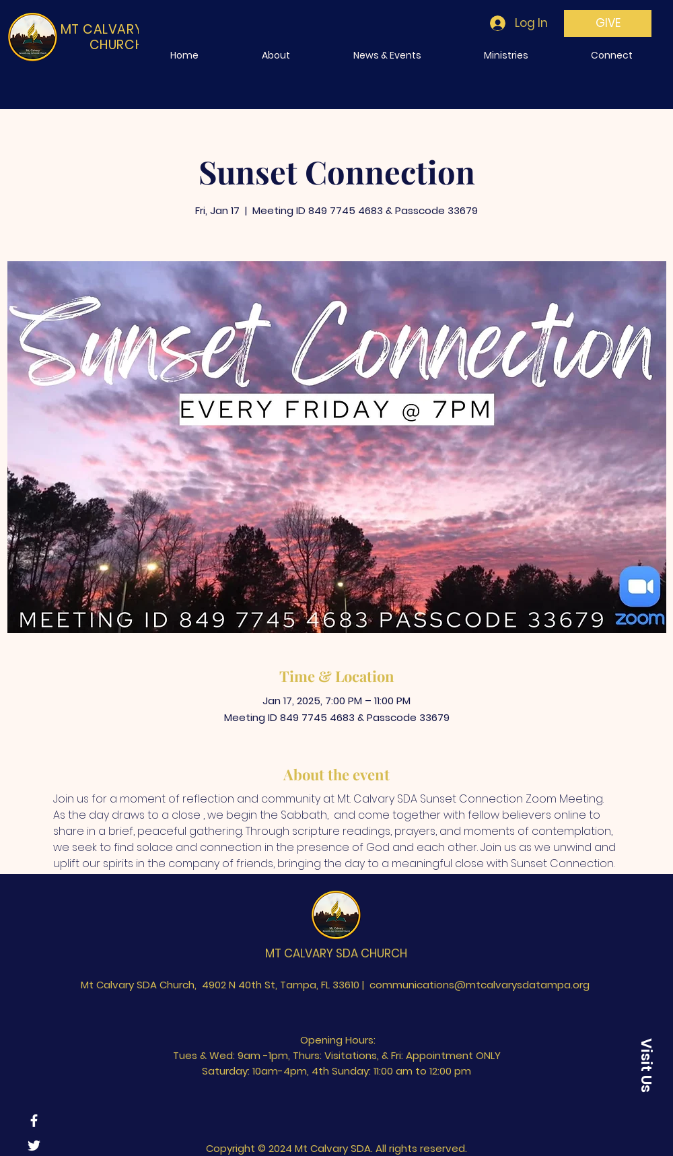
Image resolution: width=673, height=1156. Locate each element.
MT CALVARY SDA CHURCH (336, 953)
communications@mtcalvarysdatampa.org (479, 985)
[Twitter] (34, 1145)
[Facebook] (34, 1120)
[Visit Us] (646, 1065)
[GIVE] (607, 23)
